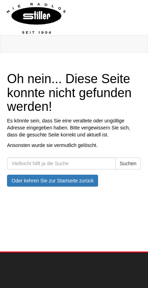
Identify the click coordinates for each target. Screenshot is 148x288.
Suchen (128, 163)
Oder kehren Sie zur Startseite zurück (53, 180)
